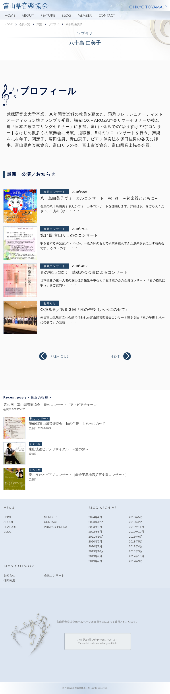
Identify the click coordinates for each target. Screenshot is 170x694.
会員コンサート (54, 191)
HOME (9, 15)
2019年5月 (136, 517)
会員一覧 (24, 24)
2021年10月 (96, 536)
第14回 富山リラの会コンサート (69, 235)
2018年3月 (136, 551)
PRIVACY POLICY (56, 526)
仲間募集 (9, 580)
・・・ (74, 211)
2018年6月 (136, 536)
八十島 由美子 (74, 24)
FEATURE (48, 15)
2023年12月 (96, 522)
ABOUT (28, 15)
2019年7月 (95, 561)
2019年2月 (136, 522)
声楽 (39, 24)
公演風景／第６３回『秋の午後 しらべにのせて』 (84, 309)
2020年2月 (95, 541)
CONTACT (107, 15)
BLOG (66, 15)
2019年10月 (96, 551)
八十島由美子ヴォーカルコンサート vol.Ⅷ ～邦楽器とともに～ (99, 198)
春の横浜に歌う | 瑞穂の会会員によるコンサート (84, 272)
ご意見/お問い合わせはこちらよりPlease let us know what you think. (97, 641)
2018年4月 (136, 546)
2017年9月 (136, 561)
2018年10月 (136, 531)
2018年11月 (136, 526)
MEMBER (85, 15)
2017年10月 (136, 556)
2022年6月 (95, 531)
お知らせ (50, 303)
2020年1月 (95, 546)
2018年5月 (136, 541)
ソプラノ (53, 24)
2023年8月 (95, 526)
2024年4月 (95, 517)
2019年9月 (95, 556)
